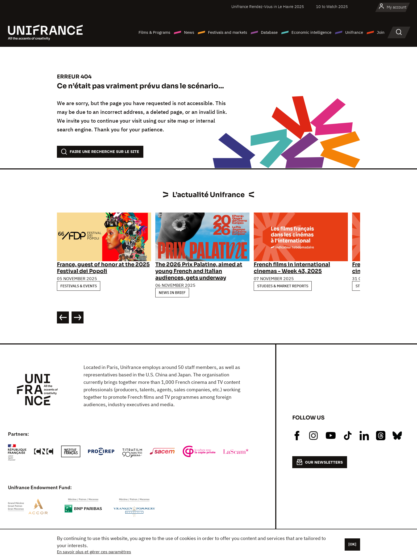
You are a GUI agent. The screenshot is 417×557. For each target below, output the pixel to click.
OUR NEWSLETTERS (320, 462)
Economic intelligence (311, 32)
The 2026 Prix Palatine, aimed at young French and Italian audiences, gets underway (198, 271)
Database (269, 32)
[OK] (352, 544)
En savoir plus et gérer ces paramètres (94, 551)
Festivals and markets (227, 32)
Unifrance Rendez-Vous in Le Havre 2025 (267, 6)
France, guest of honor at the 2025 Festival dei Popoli (103, 268)
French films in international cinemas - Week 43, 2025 (292, 268)
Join (381, 32)
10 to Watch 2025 (332, 6)
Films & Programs (154, 32)
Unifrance (354, 32)
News (189, 32)
